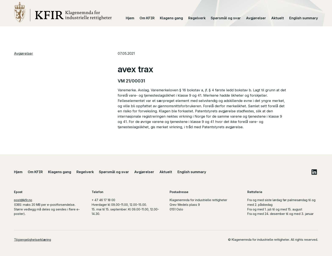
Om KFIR (147, 18)
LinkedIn (314, 172)
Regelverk (197, 18)
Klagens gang (171, 18)
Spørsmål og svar (226, 18)
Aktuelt (277, 18)
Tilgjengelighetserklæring (32, 239)
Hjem (130, 18)
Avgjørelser (256, 18)
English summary (303, 18)
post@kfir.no (23, 200)
